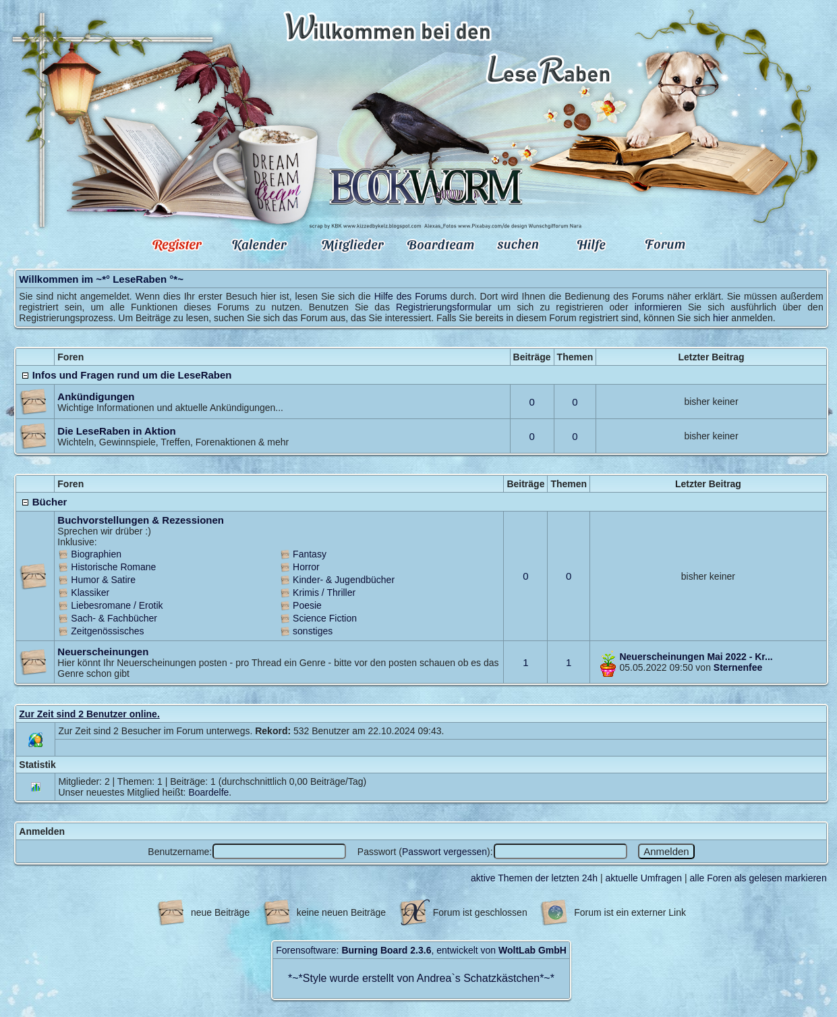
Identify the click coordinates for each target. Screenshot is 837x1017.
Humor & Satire (103, 579)
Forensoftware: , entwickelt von (421, 950)
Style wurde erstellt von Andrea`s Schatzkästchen (421, 978)
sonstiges (313, 631)
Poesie (307, 605)
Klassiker (90, 592)
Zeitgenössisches (107, 631)
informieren (658, 307)
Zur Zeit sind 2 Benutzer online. (89, 714)
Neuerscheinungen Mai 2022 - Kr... (695, 656)
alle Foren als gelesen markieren (758, 878)
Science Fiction (325, 618)
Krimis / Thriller (324, 592)
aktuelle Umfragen (644, 878)
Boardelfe (208, 792)
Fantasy (309, 554)
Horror (306, 566)
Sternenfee (738, 667)
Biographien (96, 554)
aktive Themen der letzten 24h (534, 878)
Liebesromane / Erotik (117, 605)
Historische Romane (113, 566)
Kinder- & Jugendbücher (344, 579)
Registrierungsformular (444, 307)
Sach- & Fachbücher (114, 618)
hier (720, 317)
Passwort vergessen (444, 851)
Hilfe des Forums (410, 296)
